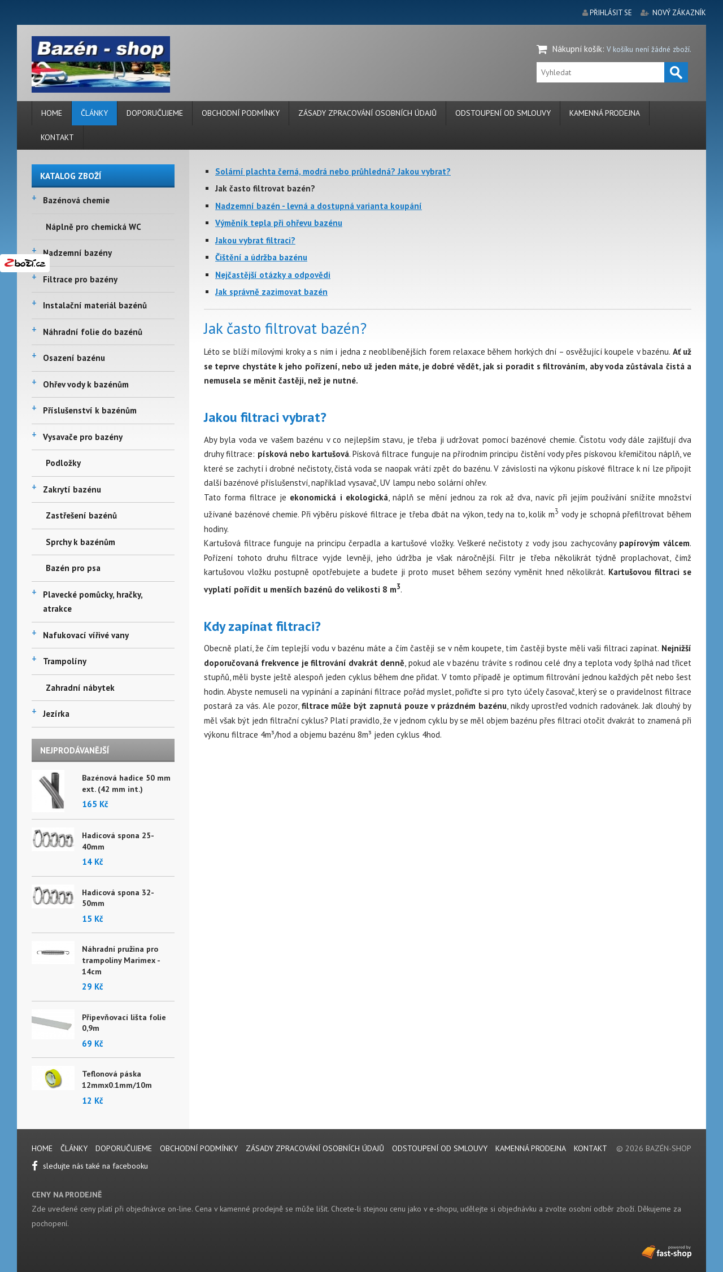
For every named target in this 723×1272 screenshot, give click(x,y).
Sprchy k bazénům (80, 542)
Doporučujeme (155, 113)
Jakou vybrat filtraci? (255, 240)
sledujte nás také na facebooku (90, 1166)
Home (51, 113)
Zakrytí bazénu (72, 489)
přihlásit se (611, 13)
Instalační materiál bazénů (95, 305)
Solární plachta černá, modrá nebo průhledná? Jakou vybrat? (333, 171)
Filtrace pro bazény (80, 279)
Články (94, 113)
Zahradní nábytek (80, 687)
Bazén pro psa (73, 568)
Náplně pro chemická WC (93, 226)
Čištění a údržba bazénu (261, 257)
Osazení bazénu (74, 357)
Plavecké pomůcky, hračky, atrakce (92, 602)
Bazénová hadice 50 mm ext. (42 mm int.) (126, 783)
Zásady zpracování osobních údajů (367, 113)
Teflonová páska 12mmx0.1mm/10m (117, 1079)
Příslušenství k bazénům (90, 410)
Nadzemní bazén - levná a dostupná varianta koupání (318, 206)
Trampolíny (64, 661)
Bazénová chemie (76, 200)
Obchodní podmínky (241, 113)
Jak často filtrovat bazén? (265, 188)
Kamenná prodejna (604, 113)
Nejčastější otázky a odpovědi (272, 274)
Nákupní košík (577, 48)
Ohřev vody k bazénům (86, 384)
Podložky (63, 463)
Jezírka (56, 713)
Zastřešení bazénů (81, 515)
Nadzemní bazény (77, 252)
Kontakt (57, 137)
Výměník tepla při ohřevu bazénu (278, 222)
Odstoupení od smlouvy (503, 113)
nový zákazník (679, 13)
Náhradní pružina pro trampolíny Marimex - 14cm (121, 960)
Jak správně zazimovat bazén (271, 291)
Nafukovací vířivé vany (86, 635)
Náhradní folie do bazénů (92, 331)
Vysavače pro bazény (83, 437)
